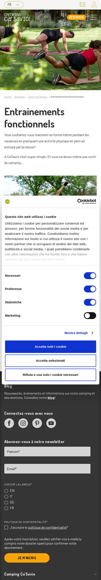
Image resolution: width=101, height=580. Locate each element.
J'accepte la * (39, 527)
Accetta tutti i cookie (50, 346)
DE (12, 502)
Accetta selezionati (50, 360)
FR (13, 4)
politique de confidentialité (47, 527)
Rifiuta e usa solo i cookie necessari (50, 375)
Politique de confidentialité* (25, 521)
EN (12, 490)
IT (11, 496)
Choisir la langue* (18, 484)
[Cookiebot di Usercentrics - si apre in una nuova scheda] (77, 201)
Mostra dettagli (76, 333)
